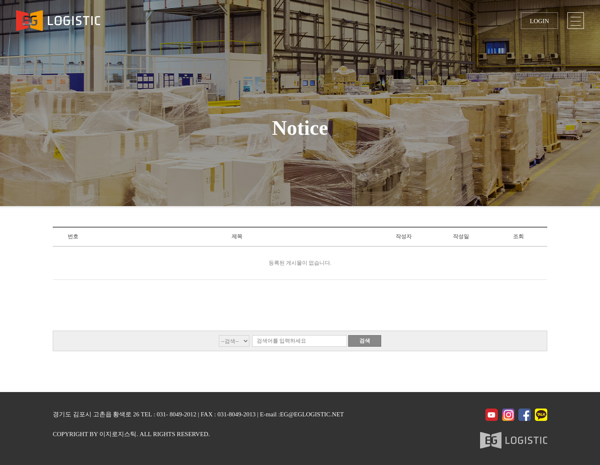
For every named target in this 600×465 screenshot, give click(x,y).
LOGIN (539, 21)
